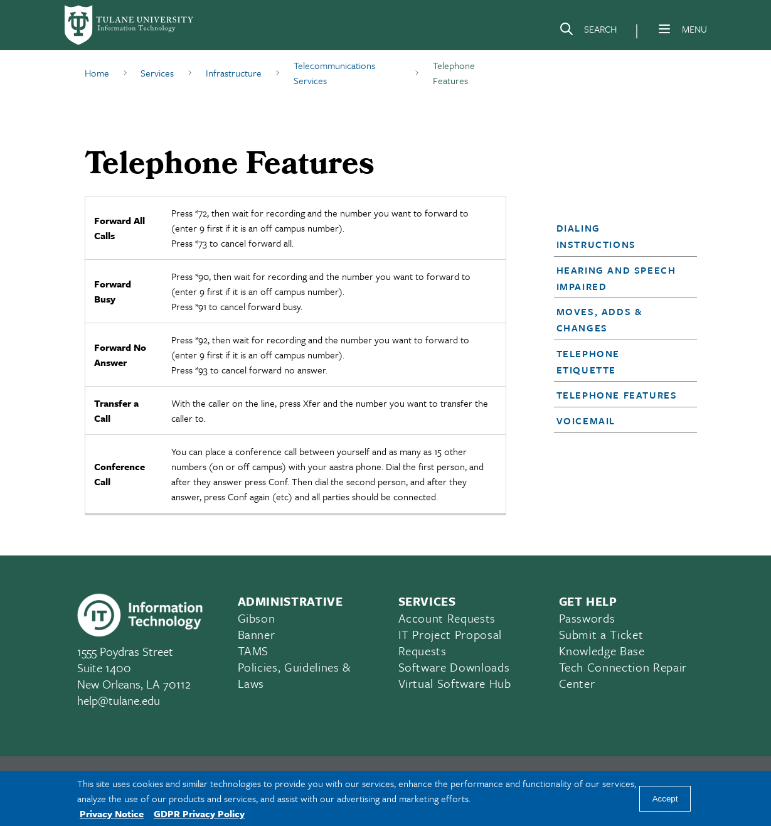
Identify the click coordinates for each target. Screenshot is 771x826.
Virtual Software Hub (454, 683)
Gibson (256, 617)
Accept (665, 798)
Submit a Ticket (601, 634)
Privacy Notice (112, 813)
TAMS (253, 650)
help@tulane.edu (118, 700)
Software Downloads (454, 666)
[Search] (588, 31)
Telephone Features (617, 395)
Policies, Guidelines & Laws (294, 675)
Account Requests (447, 617)
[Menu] (664, 28)
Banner (256, 634)
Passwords (587, 617)
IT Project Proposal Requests (450, 642)
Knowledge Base (602, 650)
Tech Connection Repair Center (623, 675)
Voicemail (585, 420)
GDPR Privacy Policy (199, 813)
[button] (619, 236)
